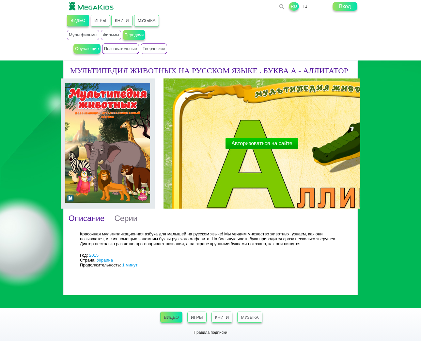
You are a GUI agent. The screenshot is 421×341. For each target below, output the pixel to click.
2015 (94, 255)
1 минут (129, 265)
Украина (105, 260)
